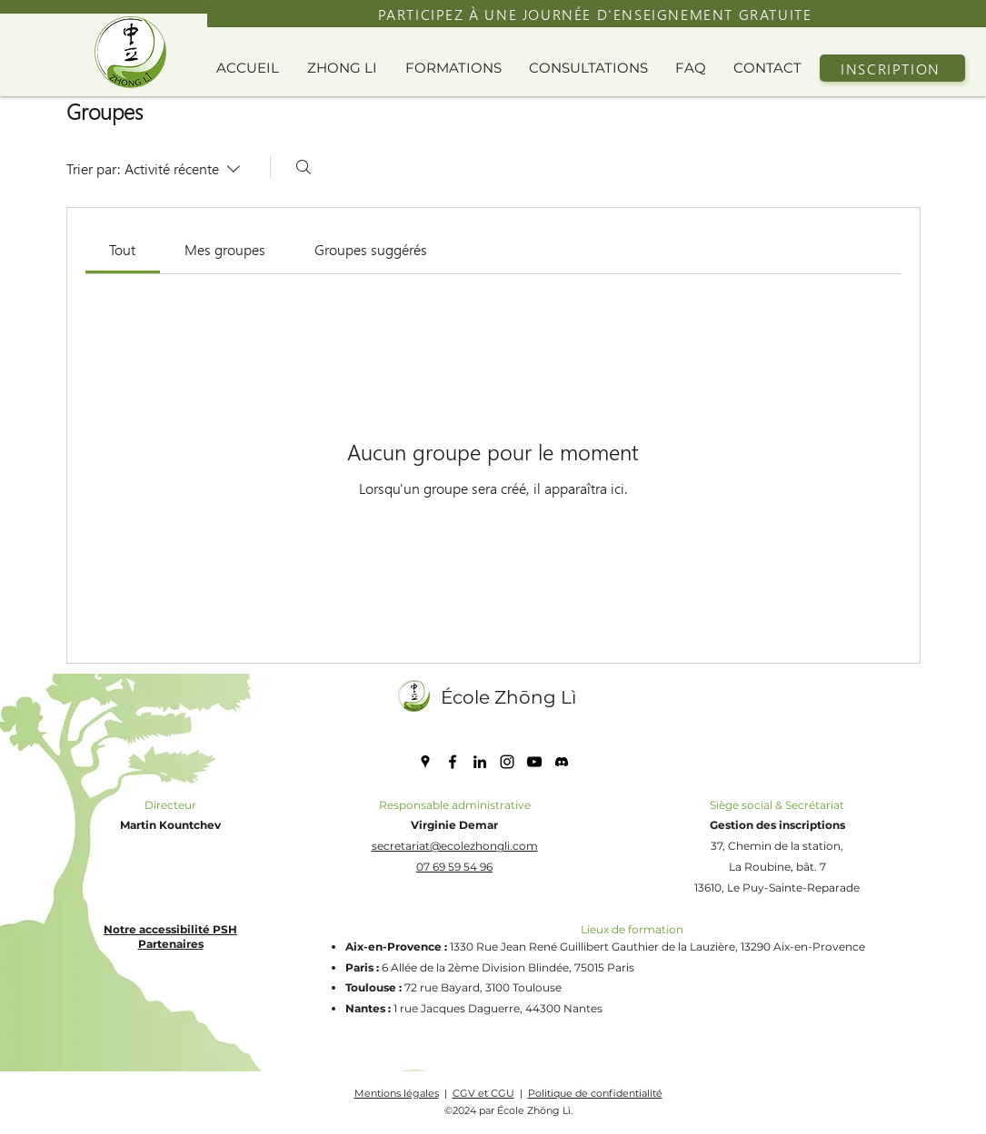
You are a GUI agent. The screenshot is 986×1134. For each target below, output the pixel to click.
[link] (122, 249)
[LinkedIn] (480, 762)
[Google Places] (425, 762)
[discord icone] (562, 762)
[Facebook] (452, 762)
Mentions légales (396, 1093)
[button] (347, 68)
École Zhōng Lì (508, 697)
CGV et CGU (483, 1093)
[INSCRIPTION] (892, 68)
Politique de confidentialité (595, 1093)
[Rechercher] (303, 167)
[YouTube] (534, 762)
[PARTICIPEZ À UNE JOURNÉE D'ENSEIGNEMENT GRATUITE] (596, 13)
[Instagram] (507, 762)
